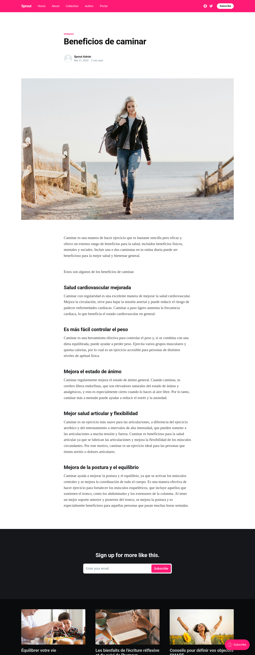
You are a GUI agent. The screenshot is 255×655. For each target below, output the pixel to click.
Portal (103, 6)
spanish (69, 34)
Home (41, 6)
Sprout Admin (82, 56)
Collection (72, 6)
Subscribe (225, 6)
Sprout (26, 6)
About (55, 6)
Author (89, 6)
